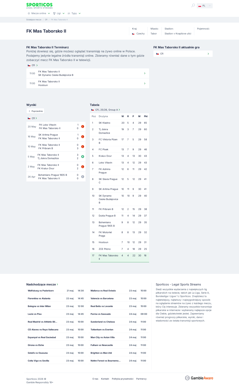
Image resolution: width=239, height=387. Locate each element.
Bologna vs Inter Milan (39, 306)
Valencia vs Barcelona (102, 298)
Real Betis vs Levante (102, 306)
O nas (95, 378)
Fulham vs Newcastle (102, 345)
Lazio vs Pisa (35, 314)
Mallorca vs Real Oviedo (103, 290)
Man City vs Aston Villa (103, 337)
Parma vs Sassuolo (101, 314)
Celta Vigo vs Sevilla (38, 360)
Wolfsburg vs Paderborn (41, 290)
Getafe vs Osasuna (38, 353)
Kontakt (105, 378)
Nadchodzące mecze (42, 284)
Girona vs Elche (36, 345)
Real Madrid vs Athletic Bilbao (43, 321)
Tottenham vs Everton (102, 329)
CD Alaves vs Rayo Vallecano (43, 329)
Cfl (33, 65)
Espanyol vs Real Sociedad (42, 337)
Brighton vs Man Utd (101, 353)
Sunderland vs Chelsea (103, 321)
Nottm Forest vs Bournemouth (106, 360)
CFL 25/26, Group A (106, 109)
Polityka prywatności (122, 378)
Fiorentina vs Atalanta (39, 298)
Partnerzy (141, 378)
